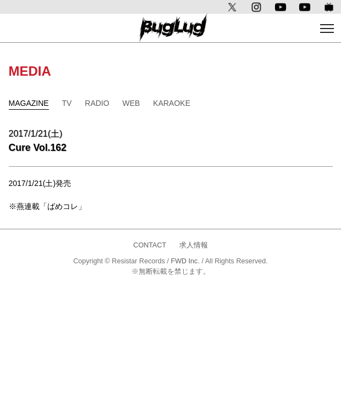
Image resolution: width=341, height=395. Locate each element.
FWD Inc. (184, 261)
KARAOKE (171, 103)
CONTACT (149, 245)
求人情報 (193, 245)
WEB (131, 103)
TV (67, 103)
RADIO (97, 103)
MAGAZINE (29, 103)
